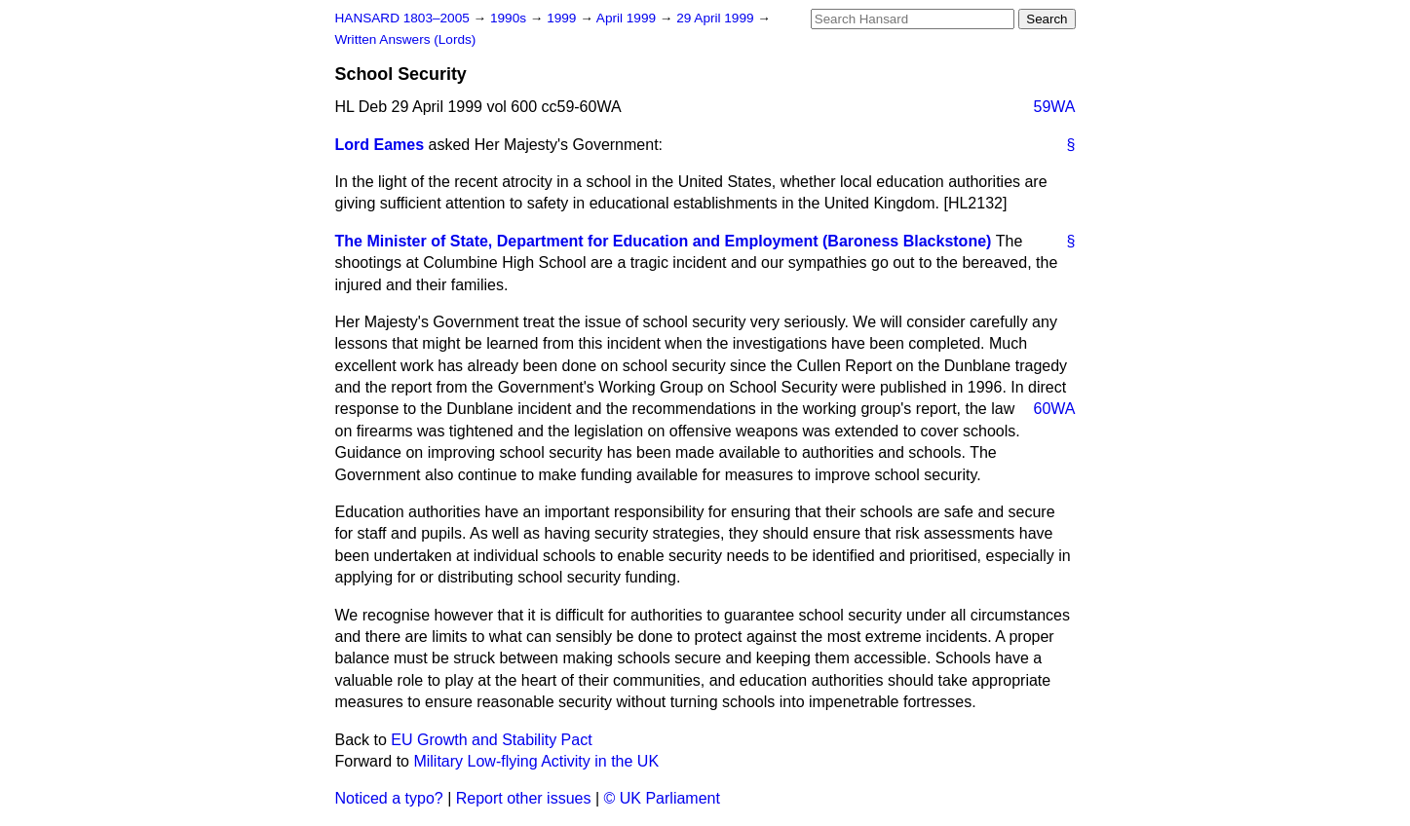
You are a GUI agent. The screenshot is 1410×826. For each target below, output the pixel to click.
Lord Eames (380, 144)
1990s (510, 18)
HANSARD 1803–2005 (402, 18)
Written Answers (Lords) (405, 39)
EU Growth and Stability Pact (491, 740)
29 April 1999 (716, 18)
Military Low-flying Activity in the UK (536, 761)
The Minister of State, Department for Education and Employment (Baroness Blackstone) (663, 241)
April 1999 (628, 18)
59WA (1055, 106)
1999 (563, 18)
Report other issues (523, 798)
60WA (1055, 408)
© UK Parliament (662, 798)
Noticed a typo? (389, 798)
